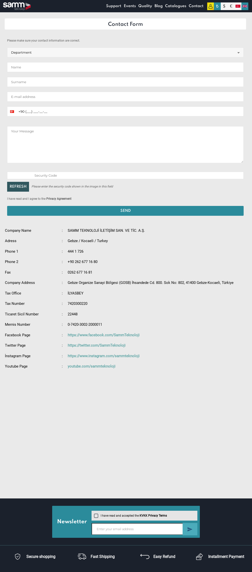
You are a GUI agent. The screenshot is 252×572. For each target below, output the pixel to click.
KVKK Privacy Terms (153, 515)
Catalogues (175, 6)
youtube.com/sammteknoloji (91, 366)
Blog (158, 6)
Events (130, 6)
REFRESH (18, 187)
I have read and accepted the (130, 515)
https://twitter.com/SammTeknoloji (97, 345)
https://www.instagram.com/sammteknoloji (104, 356)
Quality (145, 6)
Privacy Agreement (58, 199)
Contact (196, 6)
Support (113, 6)
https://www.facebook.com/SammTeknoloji (104, 335)
